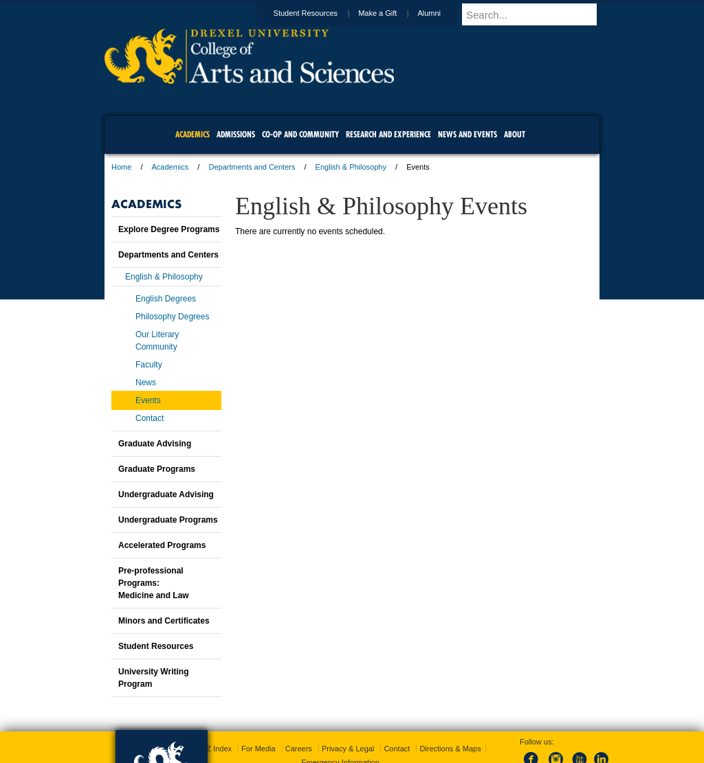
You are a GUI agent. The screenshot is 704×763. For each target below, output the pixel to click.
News (145, 382)
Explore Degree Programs (168, 229)
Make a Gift (390, 13)
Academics (170, 167)
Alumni (442, 13)
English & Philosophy (351, 167)
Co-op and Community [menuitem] (300, 134)
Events (148, 400)
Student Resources (319, 13)
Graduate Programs (156, 469)
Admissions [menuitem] (236, 134)
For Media (258, 748)
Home (121, 167)
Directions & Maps (450, 748)
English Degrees (165, 299)
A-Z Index (215, 748)
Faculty (148, 364)
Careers (298, 748)
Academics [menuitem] (192, 134)
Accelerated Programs (162, 545)
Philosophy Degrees (172, 316)
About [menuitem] (514, 134)
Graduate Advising (154, 443)
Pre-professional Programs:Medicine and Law (153, 583)
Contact (149, 418)
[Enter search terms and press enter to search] (537, 14)
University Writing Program (153, 678)
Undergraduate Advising (166, 494)
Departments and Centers (251, 167)
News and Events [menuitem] (467, 134)
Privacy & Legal (348, 748)
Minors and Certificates (164, 621)
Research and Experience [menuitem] (388, 134)
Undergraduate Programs (168, 520)
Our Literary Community (157, 341)
